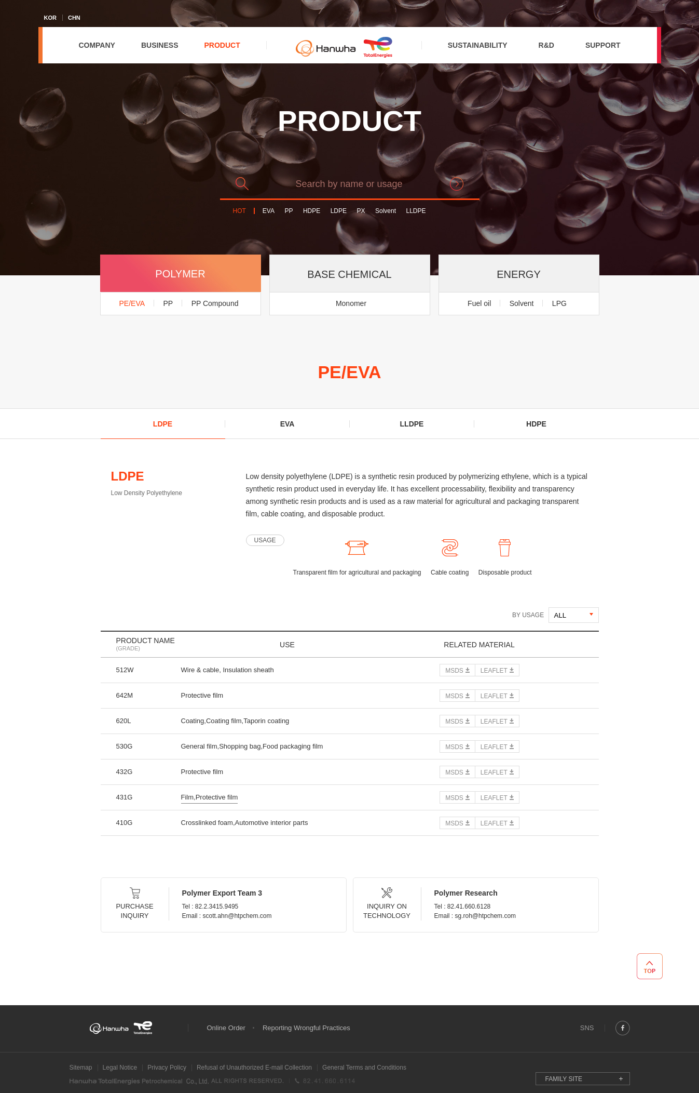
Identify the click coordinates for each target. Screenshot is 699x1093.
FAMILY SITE (564, 1079)
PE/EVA (132, 303)
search (456, 184)
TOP (650, 966)
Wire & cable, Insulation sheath (227, 670)
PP (288, 211)
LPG (559, 303)
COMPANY (96, 45)
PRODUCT (222, 45)
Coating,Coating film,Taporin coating (235, 721)
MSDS (454, 670)
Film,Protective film (209, 797)
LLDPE (416, 211)
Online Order (226, 1028)
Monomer (351, 303)
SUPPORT (603, 45)
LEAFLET (494, 670)
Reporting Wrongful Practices (306, 1028)
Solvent (385, 211)
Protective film (202, 695)
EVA (269, 211)
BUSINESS (160, 45)
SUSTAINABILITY (478, 45)
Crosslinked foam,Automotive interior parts (244, 823)
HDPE (311, 211)
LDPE (339, 211)
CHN (74, 18)
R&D (546, 45)
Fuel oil (479, 303)
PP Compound (215, 303)
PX (361, 211)
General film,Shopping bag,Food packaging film (252, 746)
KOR (50, 18)
